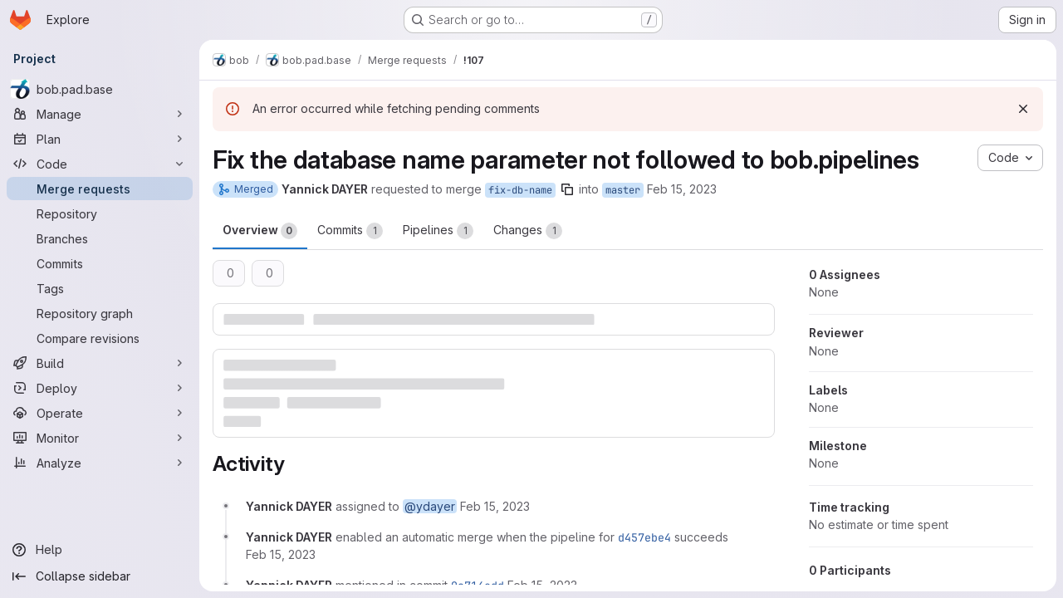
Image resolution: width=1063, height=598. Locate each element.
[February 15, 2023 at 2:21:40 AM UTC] (281, 554)
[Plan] (100, 138)
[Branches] (100, 238)
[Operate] (100, 412)
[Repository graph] (100, 313)
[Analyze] (100, 462)
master (622, 190)
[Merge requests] (100, 188)
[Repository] (100, 213)
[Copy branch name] (567, 189)
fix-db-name (520, 190)
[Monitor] (100, 437)
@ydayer (429, 506)
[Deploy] (100, 387)
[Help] (100, 549)
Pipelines (438, 231)
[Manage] (100, 113)
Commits (350, 231)
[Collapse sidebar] (100, 576)
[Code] (100, 163)
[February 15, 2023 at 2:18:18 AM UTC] (495, 506)
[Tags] (100, 288)
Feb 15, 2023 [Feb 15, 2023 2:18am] (682, 189)
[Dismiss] (1023, 109)
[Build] (100, 363)
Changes (527, 231)
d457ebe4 (644, 537)
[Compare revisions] (100, 338)
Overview (260, 231)
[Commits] (100, 263)
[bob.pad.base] (100, 88)
